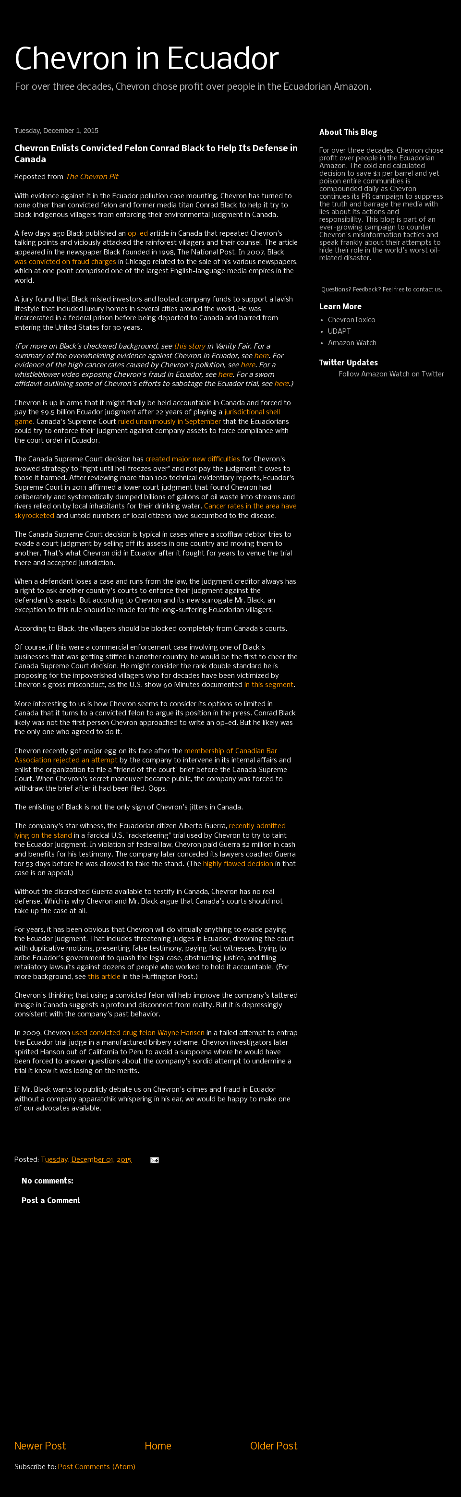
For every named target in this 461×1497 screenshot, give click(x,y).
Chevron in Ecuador (146, 60)
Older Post (274, 1446)
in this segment (268, 685)
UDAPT (339, 332)
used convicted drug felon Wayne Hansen (138, 1033)
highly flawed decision (238, 864)
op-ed (138, 234)
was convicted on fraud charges (65, 262)
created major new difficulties (193, 459)
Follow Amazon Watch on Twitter (391, 374)
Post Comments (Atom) (97, 1467)
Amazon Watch (352, 343)
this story (189, 346)
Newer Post (40, 1446)
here (261, 356)
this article (104, 977)
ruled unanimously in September (169, 422)
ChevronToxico (352, 320)
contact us (427, 290)
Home (158, 1446)
